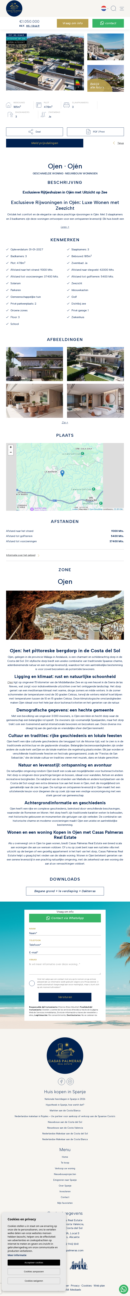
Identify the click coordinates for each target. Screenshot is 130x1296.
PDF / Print (95, 131)
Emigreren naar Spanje (65, 1180)
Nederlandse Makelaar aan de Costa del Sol (65, 1133)
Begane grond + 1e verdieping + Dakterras (65, 891)
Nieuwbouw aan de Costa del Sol (65, 1122)
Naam (32, 928)
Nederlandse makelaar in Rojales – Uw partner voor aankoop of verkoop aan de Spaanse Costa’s (65, 1116)
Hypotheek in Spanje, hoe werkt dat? (65, 1105)
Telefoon (35, 940)
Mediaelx (75, 1289)
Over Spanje (65, 1185)
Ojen (10, 682)
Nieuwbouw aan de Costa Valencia (65, 1128)
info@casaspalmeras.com (67, 1250)
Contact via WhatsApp (65, 918)
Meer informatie (17, 1255)
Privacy (75, 1285)
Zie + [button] (65, 422)
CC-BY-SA (118, 509)
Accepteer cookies (34, 1262)
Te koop (65, 1162)
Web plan (99, 1285)
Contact (108, 23)
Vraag (33, 959)
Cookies (86, 1285)
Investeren (65, 1191)
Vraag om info (72, 23)
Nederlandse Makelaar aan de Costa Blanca (65, 1139)
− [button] (11, 452)
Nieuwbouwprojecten (65, 1174)
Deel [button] (34, 131)
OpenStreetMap (96, 509)
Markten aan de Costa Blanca (65, 1110)
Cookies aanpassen (34, 1271)
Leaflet (75, 509)
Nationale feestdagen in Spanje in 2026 (65, 1099)
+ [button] (11, 447)
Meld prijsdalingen (44, 143)
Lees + (65, 227)
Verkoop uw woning (65, 1168)
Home (65, 1157)
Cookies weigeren (34, 1280)
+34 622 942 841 (67, 1243)
